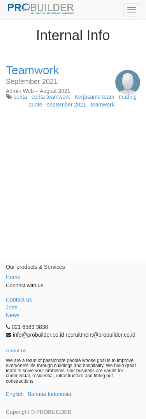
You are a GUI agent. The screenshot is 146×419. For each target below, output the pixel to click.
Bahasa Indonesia (49, 394)
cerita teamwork (51, 97)
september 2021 (66, 104)
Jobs (12, 307)
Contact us (19, 299)
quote (35, 104)
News (12, 315)
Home (13, 277)
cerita (20, 97)
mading (128, 97)
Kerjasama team (94, 97)
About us (16, 350)
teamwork (102, 104)
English (15, 394)
